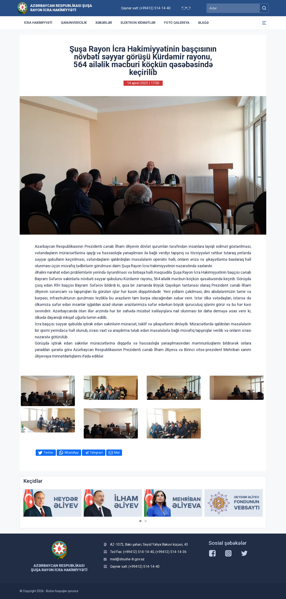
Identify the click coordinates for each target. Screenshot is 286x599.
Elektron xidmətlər (138, 23)
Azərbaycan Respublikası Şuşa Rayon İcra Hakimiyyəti (61, 7)
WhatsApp (71, 452)
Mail (117, 452)
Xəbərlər (103, 23)
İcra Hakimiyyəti (38, 23)
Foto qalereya (176, 23)
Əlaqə (203, 23)
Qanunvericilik (74, 23)
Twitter (48, 452)
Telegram (96, 452)
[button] (140, 521)
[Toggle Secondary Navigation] (264, 22)
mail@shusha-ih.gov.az (127, 559)
